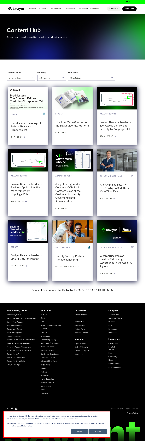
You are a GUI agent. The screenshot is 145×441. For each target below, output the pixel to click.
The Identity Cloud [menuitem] (14, 315)
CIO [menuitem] (42, 321)
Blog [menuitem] (110, 325)
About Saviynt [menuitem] (113, 315)
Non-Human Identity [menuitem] (14, 325)
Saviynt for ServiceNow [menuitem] (16, 357)
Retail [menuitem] (43, 390)
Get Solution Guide (67, 267)
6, (47, 289)
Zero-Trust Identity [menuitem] (48, 357)
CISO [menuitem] (43, 318)
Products (42, 8)
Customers (68, 8)
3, (39, 289)
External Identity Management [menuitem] (18, 343)
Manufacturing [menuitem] (46, 386)
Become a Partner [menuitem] (81, 332)
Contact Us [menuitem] (79, 354)
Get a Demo (129, 8)
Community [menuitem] (112, 356)
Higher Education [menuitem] (47, 379)
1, (33, 289)
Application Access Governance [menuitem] (19, 350)
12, (67, 289)
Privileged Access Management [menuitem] (19, 347)
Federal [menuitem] (44, 372)
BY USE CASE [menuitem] (45, 336)
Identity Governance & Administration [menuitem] (21, 340)
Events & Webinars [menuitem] (112, 348)
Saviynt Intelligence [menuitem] (14, 336)
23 (112, 289)
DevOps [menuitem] (44, 332)
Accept (79, 431)
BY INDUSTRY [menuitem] (45, 365)
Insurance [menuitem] (44, 393)
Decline (98, 431)
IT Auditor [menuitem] (44, 329)
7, (50, 289)
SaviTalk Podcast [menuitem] (115, 367)
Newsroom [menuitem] (112, 332)
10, (59, 289)
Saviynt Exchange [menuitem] (13, 365)
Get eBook (18, 137)
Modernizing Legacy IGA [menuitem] (50, 339)
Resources (94, 8)
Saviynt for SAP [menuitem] (13, 354)
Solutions (55, 8)
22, (108, 289)
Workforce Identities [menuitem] (48, 347)
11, (63, 289)
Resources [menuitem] (112, 329)
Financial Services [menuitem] (47, 382)
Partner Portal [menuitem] (80, 329)
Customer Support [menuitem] (82, 350)
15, (79, 289)
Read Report (63, 133)
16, (83, 289)
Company (82, 8)
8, (53, 289)
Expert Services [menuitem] (80, 343)
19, (95, 289)
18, (91, 289)
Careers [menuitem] (111, 322)
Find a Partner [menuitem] (80, 325)
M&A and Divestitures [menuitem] (49, 361)
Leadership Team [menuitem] (115, 318)
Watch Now (107, 199)
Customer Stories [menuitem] (81, 315)
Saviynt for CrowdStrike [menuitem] (16, 361)
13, (71, 289)
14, (75, 289)
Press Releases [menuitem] (114, 364)
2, (36, 289)
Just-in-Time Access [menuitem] (15, 322)
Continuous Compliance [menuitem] (50, 354)
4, (41, 289)
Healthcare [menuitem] (45, 375)
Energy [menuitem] (43, 368)
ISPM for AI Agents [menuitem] (14, 332)
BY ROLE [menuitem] (44, 315)
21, (103, 289)
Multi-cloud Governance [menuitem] (50, 343)
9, (56, 289)
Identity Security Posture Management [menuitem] (21, 318)
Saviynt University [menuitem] (81, 347)
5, (44, 289)
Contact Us (113, 8)
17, (87, 289)
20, (99, 289)
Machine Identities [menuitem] (47, 350)
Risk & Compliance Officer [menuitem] (51, 325)
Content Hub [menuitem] (113, 343)
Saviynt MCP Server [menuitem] (14, 329)
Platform (32, 8)
